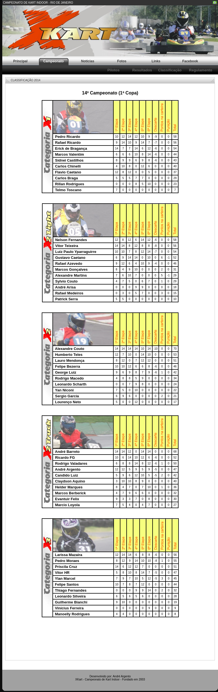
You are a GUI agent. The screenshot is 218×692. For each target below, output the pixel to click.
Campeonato (53, 61)
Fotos (122, 61)
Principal (20, 61)
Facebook (190, 61)
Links (155, 61)
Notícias (87, 61)
